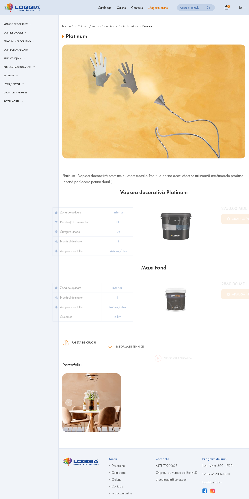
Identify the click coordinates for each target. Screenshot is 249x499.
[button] (68, 402)
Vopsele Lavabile (13, 32)
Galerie (121, 7)
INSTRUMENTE (12, 101)
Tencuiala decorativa (17, 41)
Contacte (137, 7)
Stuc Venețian (12, 58)
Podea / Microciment (17, 67)
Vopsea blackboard (16, 49)
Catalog (82, 26)
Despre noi (118, 465)
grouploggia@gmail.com (171, 479)
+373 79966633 (166, 465)
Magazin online (158, 7)
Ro (241, 7)
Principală (67, 26)
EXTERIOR (9, 75)
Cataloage (104, 7)
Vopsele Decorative (16, 24)
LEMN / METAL (12, 84)
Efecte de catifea (128, 26)
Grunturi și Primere (15, 92)
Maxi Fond (153, 267)
